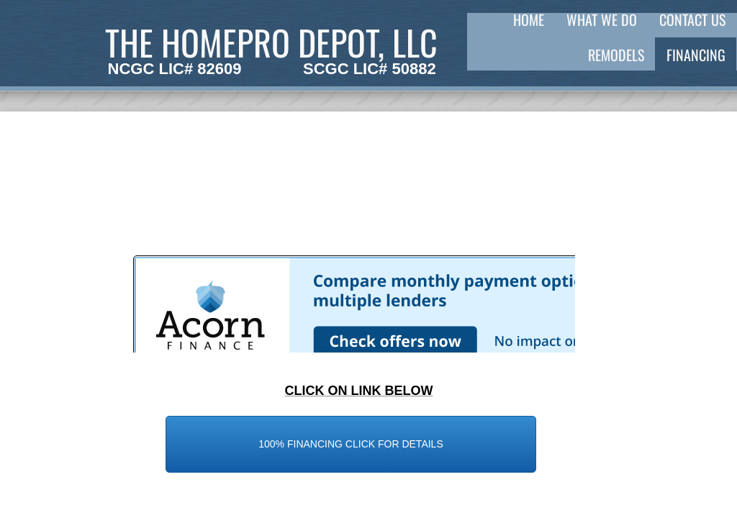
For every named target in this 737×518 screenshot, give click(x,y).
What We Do (601, 19)
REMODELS (616, 54)
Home (528, 19)
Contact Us (692, 19)
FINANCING (695, 54)
